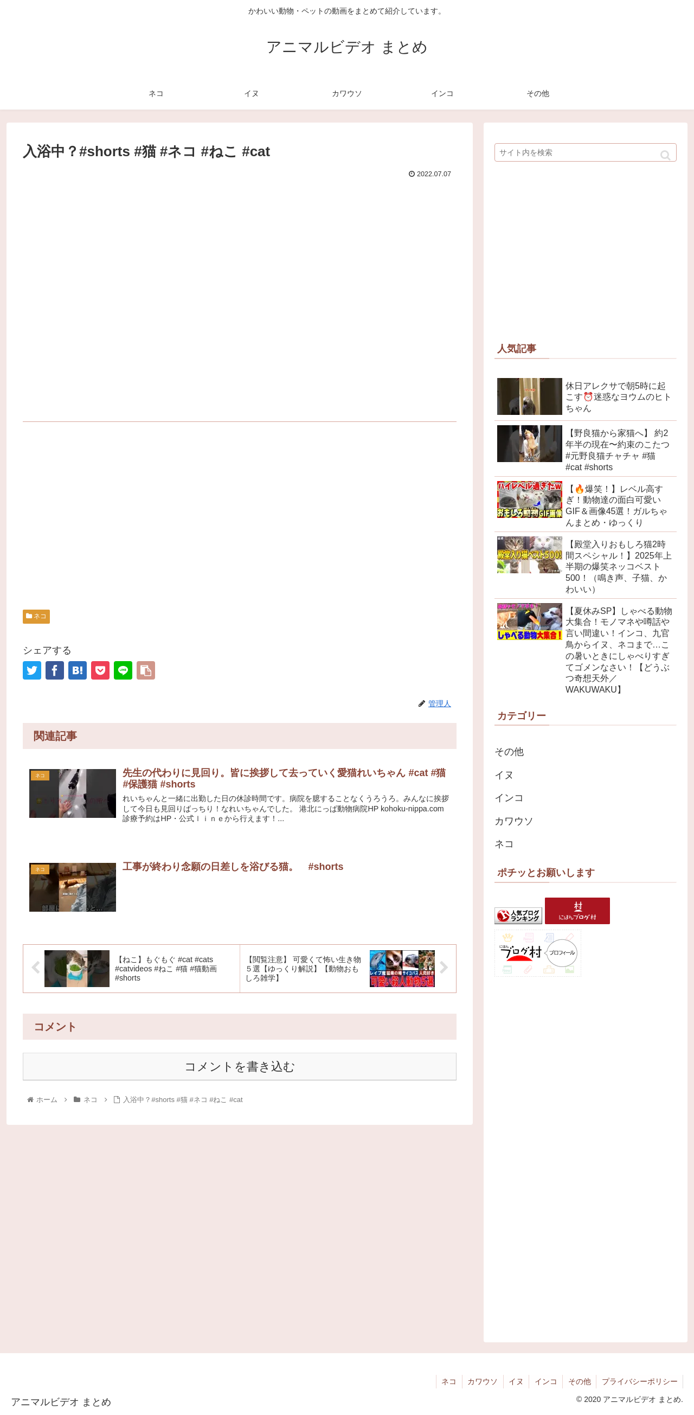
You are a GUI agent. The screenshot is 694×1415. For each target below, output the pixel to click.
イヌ (504, 775)
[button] (665, 155)
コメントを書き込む (239, 1067)
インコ (509, 797)
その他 (509, 751)
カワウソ (514, 821)
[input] (585, 152)
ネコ (36, 616)
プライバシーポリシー (639, 1381)
